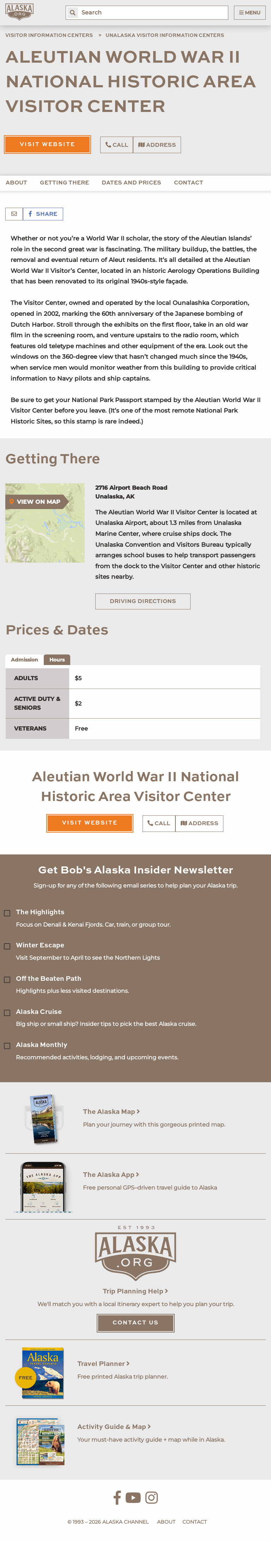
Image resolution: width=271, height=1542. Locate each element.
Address (157, 145)
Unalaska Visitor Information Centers (165, 35)
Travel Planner (103, 1364)
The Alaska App (111, 1175)
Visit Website (47, 145)
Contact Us (136, 1323)
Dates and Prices (131, 183)
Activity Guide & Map (114, 1427)
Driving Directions (143, 601)
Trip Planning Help (135, 1291)
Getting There (64, 183)
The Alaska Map (111, 1112)
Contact (188, 183)
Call (117, 145)
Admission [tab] (24, 660)
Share (43, 214)
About (16, 183)
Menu (249, 13)
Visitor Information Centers (49, 35)
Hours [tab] (57, 660)
